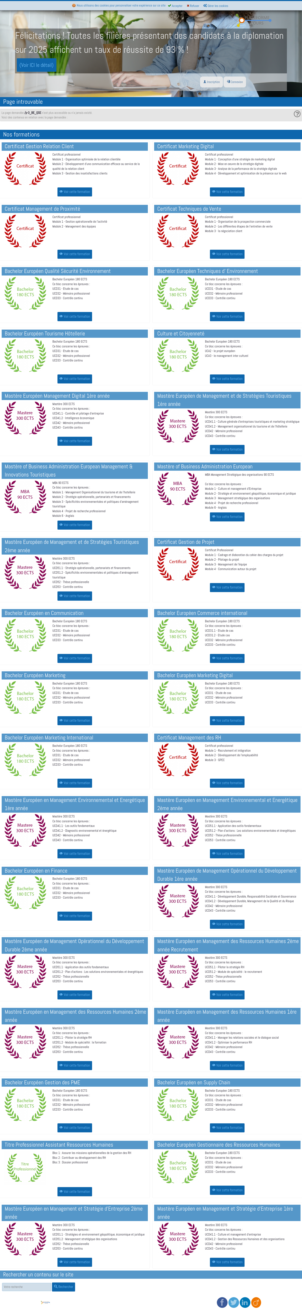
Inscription (211, 82)
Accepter (175, 6)
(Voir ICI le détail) (37, 65)
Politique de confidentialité (130, 1301)
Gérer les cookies (215, 6)
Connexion (235, 82)
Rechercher (63, 1287)
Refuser (193, 6)
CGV (116, 1296)
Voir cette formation (74, 192)
